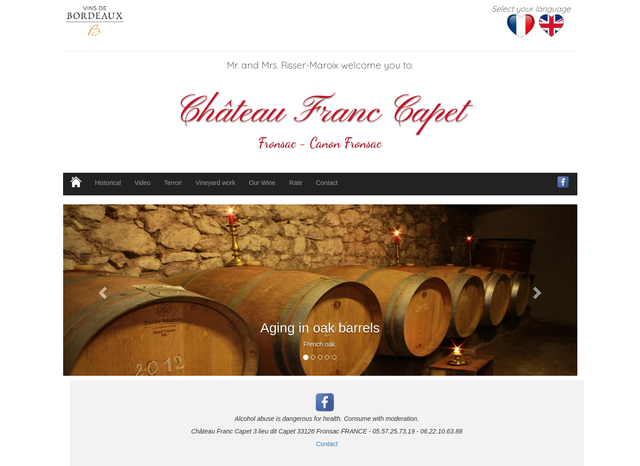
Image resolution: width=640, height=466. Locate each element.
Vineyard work (215, 182)
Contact (326, 182)
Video (142, 182)
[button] (101, 290)
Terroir (173, 182)
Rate (296, 182)
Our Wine (262, 182)
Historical (108, 182)
